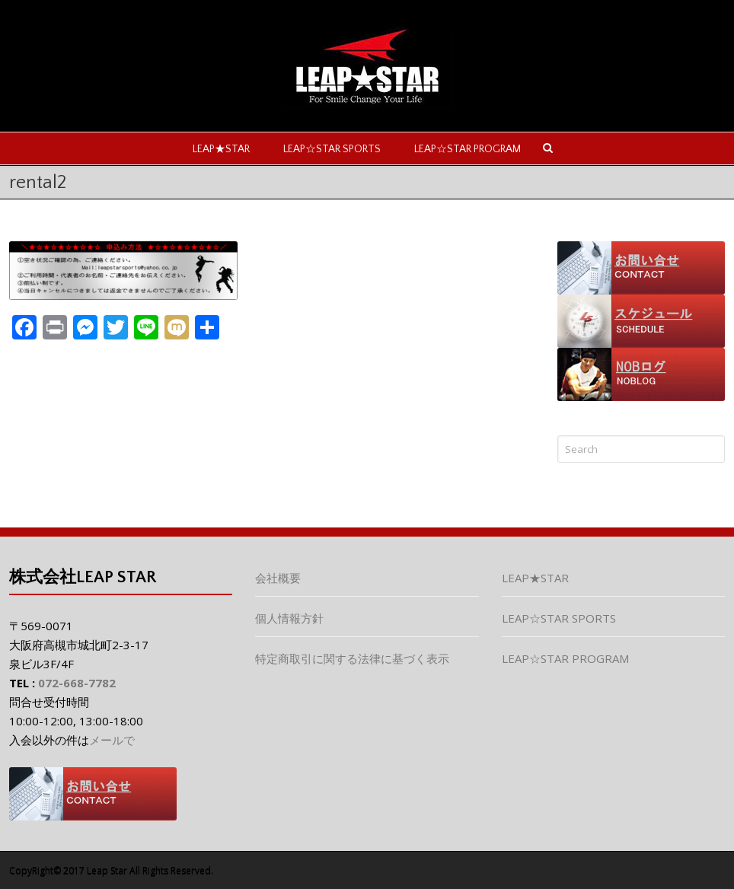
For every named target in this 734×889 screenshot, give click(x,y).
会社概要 (278, 577)
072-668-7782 (77, 682)
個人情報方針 (289, 618)
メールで (112, 739)
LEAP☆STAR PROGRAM (467, 149)
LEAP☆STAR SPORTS (332, 149)
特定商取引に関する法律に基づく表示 (352, 658)
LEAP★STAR (221, 149)
